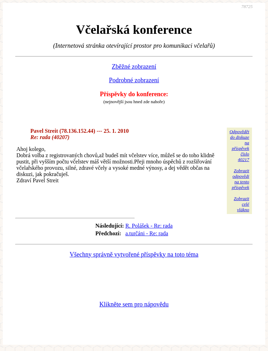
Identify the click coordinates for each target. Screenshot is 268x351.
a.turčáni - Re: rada (146, 233)
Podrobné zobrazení (134, 80)
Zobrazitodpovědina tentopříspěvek (240, 179)
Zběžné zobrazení (134, 66)
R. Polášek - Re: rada (149, 226)
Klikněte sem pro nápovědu (134, 304)
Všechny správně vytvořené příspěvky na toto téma (134, 254)
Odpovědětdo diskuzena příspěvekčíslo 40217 (239, 145)
